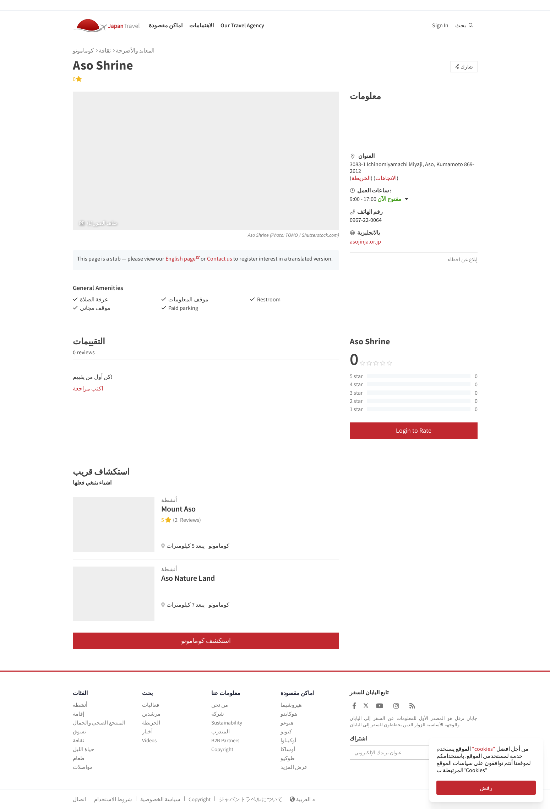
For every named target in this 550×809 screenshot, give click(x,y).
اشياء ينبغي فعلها (92, 482)
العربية (302, 799)
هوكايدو (289, 713)
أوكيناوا (288, 740)
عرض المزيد (294, 767)
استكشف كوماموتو (206, 640)
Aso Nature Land (188, 578)
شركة (217, 713)
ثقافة (105, 50)
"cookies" (483, 748)
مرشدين (151, 713)
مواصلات (83, 767)
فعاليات (150, 704)
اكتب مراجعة (88, 388)
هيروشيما (291, 704)
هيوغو (287, 722)
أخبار (147, 731)
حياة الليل (83, 749)
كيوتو (286, 731)
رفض (486, 787)
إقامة (78, 713)
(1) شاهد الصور (98, 223)
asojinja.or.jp (365, 241)
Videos (149, 740)
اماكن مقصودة (166, 25)
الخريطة (361, 177)
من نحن (219, 704)
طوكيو (288, 758)
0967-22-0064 (366, 219)
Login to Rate (413, 430)
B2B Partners (225, 740)
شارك (464, 67)
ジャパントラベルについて (251, 799)
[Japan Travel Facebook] (354, 706)
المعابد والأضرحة (135, 50)
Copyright (222, 749)
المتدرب (220, 731)
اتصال (79, 799)
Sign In (440, 25)
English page (180, 258)
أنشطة (80, 704)
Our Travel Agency (242, 25)
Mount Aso (178, 509)
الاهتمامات (201, 25)
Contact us (219, 258)
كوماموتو (83, 50)
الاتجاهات (386, 177)
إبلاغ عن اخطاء (463, 259)
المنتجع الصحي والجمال (99, 722)
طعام (79, 758)
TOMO (291, 235)
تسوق (79, 731)
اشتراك (358, 739)
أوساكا (288, 749)
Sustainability (226, 722)
